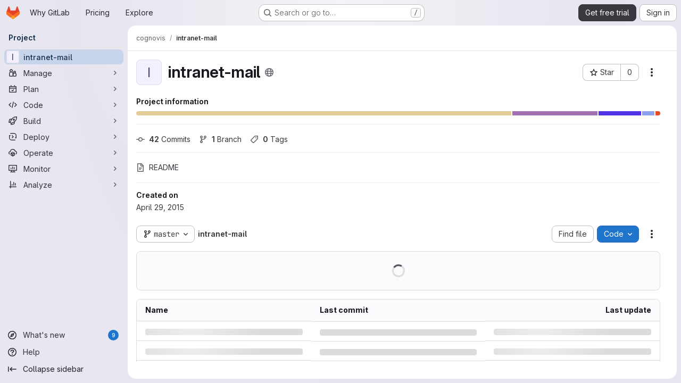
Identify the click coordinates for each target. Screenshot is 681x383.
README (157, 167)
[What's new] (63, 335)
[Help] (63, 352)
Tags (269, 139)
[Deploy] (63, 136)
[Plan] (63, 88)
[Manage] (63, 72)
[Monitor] (63, 168)
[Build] (63, 120)
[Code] (63, 104)
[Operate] (63, 152)
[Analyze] (63, 184)
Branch (220, 139)
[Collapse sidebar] (63, 369)
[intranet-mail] (63, 56)
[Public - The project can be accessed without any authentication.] (269, 72)
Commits (163, 139)
